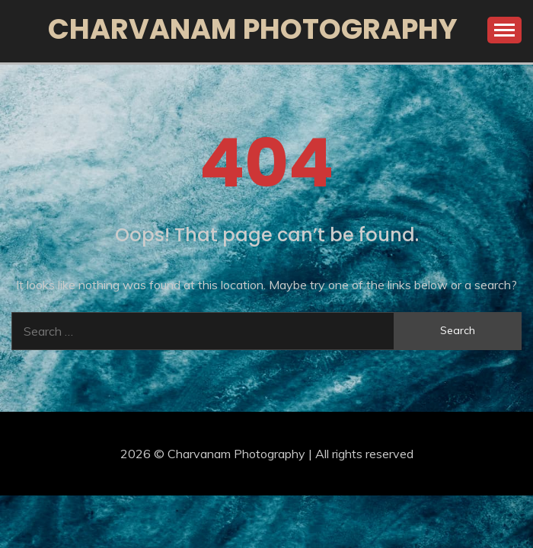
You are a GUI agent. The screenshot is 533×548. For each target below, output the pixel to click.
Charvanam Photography (253, 29)
